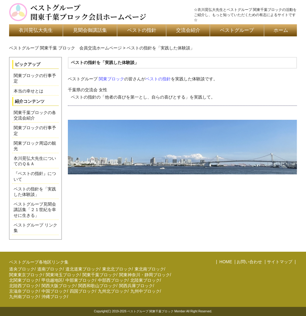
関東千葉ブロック (99, 274)
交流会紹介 (188, 30)
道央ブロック (22, 269)
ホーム (281, 30)
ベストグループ (237, 30)
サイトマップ (279, 261)
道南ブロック (50, 269)
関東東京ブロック (26, 274)
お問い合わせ (249, 261)
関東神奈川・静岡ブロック (144, 274)
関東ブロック (111, 78)
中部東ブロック (80, 280)
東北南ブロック (149, 269)
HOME (225, 261)
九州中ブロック (145, 291)
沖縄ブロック (54, 296)
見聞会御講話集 (90, 30)
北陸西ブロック (24, 285)
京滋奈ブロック (24, 291)
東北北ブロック (117, 269)
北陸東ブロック (145, 280)
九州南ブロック (24, 296)
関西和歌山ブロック (97, 285)
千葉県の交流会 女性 (182, 94)
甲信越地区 (52, 280)
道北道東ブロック (82, 269)
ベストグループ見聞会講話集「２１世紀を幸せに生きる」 (35, 209)
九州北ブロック (113, 291)
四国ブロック (82, 291)
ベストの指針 (141, 30)
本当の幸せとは (28, 91)
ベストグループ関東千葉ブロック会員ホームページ (88, 12)
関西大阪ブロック (58, 285)
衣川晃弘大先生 (36, 30)
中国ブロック (54, 291)
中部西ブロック (113, 280)
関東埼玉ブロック (63, 274)
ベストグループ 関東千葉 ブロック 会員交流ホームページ (65, 47)
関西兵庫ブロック (136, 285)
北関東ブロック (24, 280)
